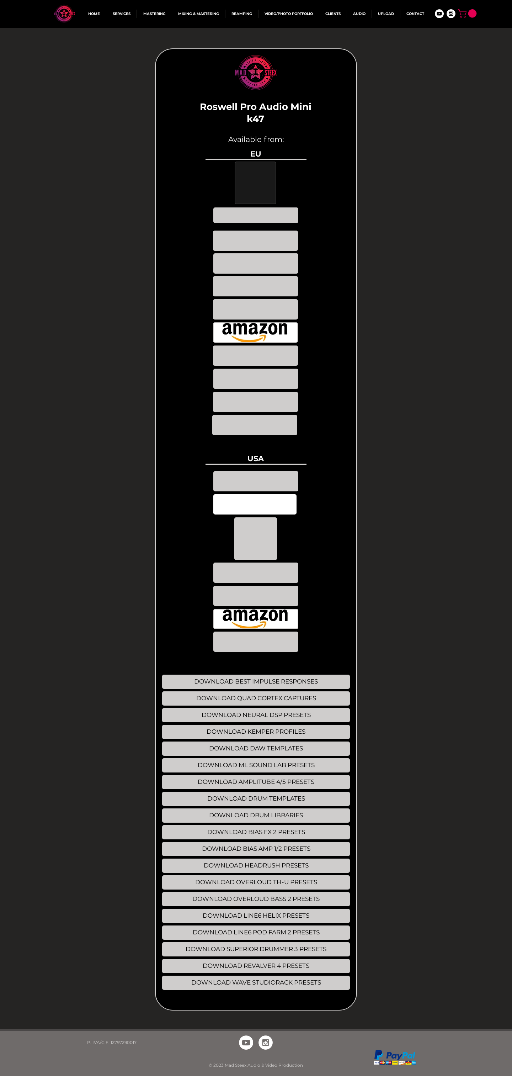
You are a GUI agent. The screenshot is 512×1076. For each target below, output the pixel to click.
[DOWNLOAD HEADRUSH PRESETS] (256, 866)
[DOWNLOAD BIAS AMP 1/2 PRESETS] (256, 849)
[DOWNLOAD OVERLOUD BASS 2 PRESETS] (256, 899)
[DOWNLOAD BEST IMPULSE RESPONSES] (256, 682)
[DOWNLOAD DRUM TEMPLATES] (256, 799)
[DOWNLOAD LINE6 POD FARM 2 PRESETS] (256, 932)
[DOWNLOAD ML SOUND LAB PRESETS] (256, 765)
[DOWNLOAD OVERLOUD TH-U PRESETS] (256, 882)
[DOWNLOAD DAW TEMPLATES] (256, 749)
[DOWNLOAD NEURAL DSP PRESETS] (256, 715)
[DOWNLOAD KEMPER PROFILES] (256, 732)
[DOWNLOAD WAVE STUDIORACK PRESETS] (256, 983)
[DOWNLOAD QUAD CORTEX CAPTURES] (256, 698)
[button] (468, 13)
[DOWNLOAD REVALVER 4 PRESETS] (256, 966)
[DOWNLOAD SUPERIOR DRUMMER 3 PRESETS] (256, 949)
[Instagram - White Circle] (451, 13)
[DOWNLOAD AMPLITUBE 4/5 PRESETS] (256, 782)
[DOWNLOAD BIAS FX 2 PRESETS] (256, 832)
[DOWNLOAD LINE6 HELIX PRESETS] (256, 916)
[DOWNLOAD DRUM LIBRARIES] (256, 815)
